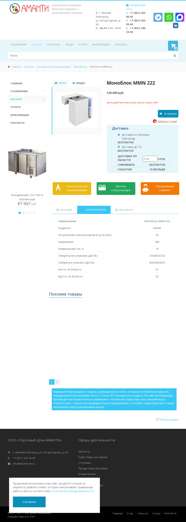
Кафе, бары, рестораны (93, 456)
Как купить (53, 44)
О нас (130, 512)
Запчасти (84, 450)
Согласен (29, 502)
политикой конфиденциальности (73, 491)
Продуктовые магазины (93, 467)
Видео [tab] (79, 83)
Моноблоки (80, 66)
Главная (16, 66)
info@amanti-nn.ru (24, 462)
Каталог (36, 44)
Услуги (82, 44)
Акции (69, 44)
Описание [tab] (64, 208)
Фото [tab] (60, 83)
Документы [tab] (125, 208)
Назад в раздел (167, 418)
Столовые (84, 461)
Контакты (120, 44)
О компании (18, 44)
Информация (100, 44)
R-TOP (31, 515)
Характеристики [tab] (94, 208)
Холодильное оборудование (53, 66)
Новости (143, 512)
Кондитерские (87, 473)
